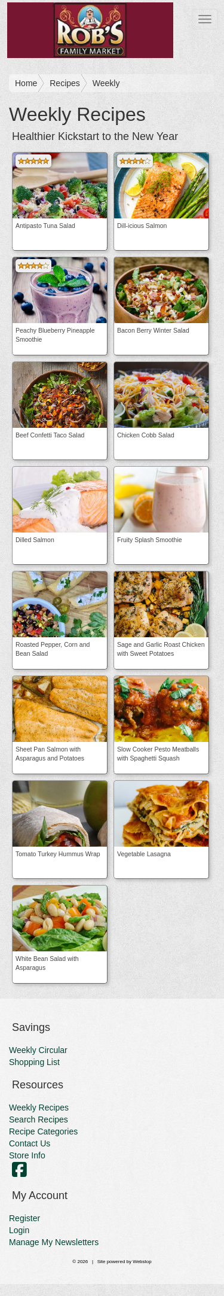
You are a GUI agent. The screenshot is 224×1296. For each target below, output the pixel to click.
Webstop (142, 1261)
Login (19, 1230)
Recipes (65, 83)
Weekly (106, 83)
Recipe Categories (43, 1131)
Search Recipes (38, 1119)
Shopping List (34, 1062)
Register (24, 1218)
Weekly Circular (38, 1050)
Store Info (27, 1155)
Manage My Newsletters (54, 1242)
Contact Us (29, 1143)
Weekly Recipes (39, 1107)
